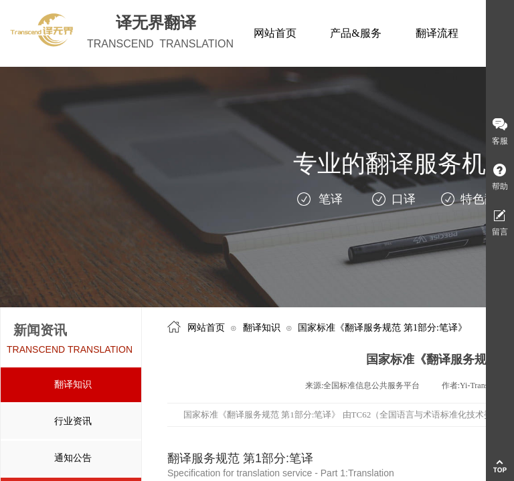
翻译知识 (73, 384)
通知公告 (73, 458)
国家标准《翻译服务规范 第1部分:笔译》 (382, 328)
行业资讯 (73, 421)
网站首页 (206, 328)
